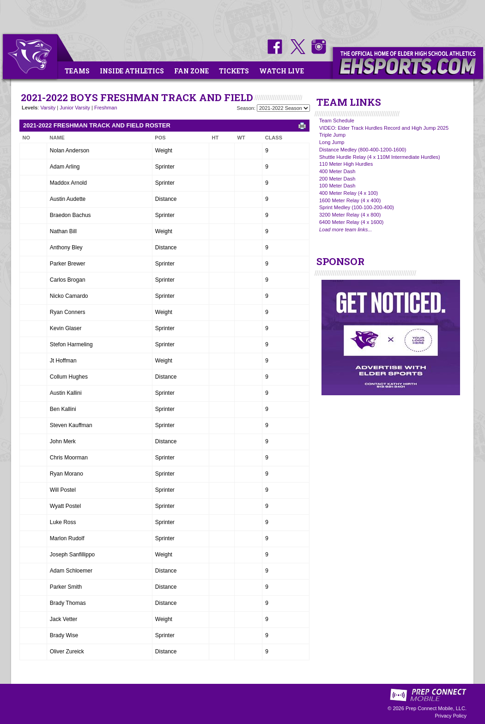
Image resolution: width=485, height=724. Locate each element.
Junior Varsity (75, 107)
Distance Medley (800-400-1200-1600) (362, 149)
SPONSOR (340, 261)
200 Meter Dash (337, 178)
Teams (77, 70)
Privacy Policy (451, 715)
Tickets (234, 70)
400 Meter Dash (337, 171)
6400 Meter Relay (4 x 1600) (351, 222)
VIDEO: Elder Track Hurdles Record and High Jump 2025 (384, 128)
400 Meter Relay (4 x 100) (348, 193)
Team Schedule (336, 120)
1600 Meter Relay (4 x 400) (350, 200)
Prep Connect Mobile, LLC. (436, 708)
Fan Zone (191, 70)
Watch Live (281, 70)
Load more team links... (345, 229)
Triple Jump (332, 135)
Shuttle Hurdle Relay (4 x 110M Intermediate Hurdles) (379, 157)
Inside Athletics (132, 70)
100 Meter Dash (337, 185)
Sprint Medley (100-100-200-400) (356, 207)
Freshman (105, 107)
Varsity (47, 107)
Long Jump (331, 142)
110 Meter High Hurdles (346, 164)
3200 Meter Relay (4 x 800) (350, 214)
